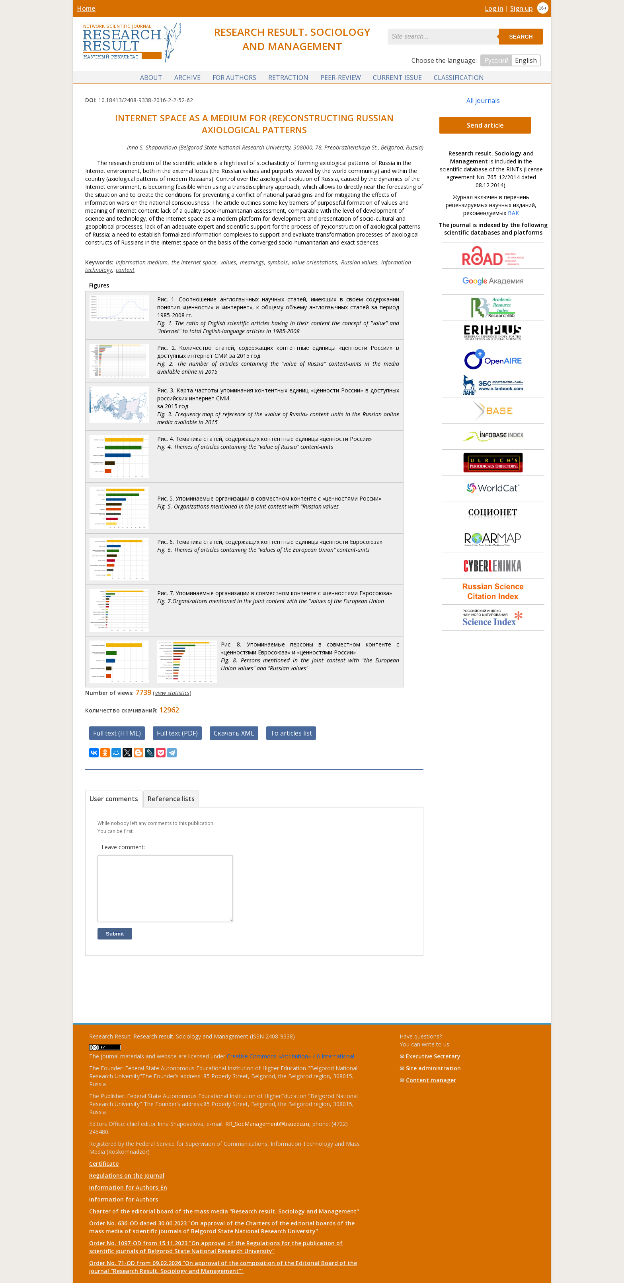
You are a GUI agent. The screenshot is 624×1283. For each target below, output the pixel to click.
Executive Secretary (433, 1056)
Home (86, 8)
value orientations (314, 262)
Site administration (433, 1068)
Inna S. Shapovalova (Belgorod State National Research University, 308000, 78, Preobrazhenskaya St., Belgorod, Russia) (275, 147)
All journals (483, 100)
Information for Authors (123, 1199)
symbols (278, 262)
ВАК (513, 212)
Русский (496, 60)
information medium (142, 262)
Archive (187, 76)
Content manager (431, 1080)
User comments (114, 798)
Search (520, 36)
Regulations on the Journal (126, 1175)
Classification (459, 76)
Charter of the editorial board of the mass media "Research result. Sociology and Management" (224, 1211)
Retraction (288, 76)
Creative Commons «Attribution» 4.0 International (290, 1056)
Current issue (397, 76)
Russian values (359, 262)
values (228, 262)
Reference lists (171, 798)
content (125, 269)
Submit (115, 945)
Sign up (521, 8)
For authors (234, 76)
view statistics (172, 692)
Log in (494, 8)
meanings (252, 262)
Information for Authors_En (128, 1187)
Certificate (104, 1163)
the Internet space (194, 262)
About (151, 76)
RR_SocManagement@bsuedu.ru (267, 1124)
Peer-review (340, 76)
